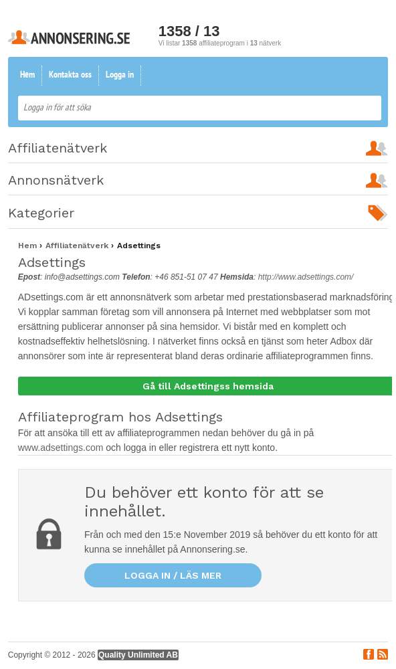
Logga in (120, 75)
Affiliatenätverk (78, 245)
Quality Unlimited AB (138, 655)
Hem (27, 75)
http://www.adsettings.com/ (306, 277)
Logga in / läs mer (172, 575)
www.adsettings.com (62, 447)
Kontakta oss (70, 75)
